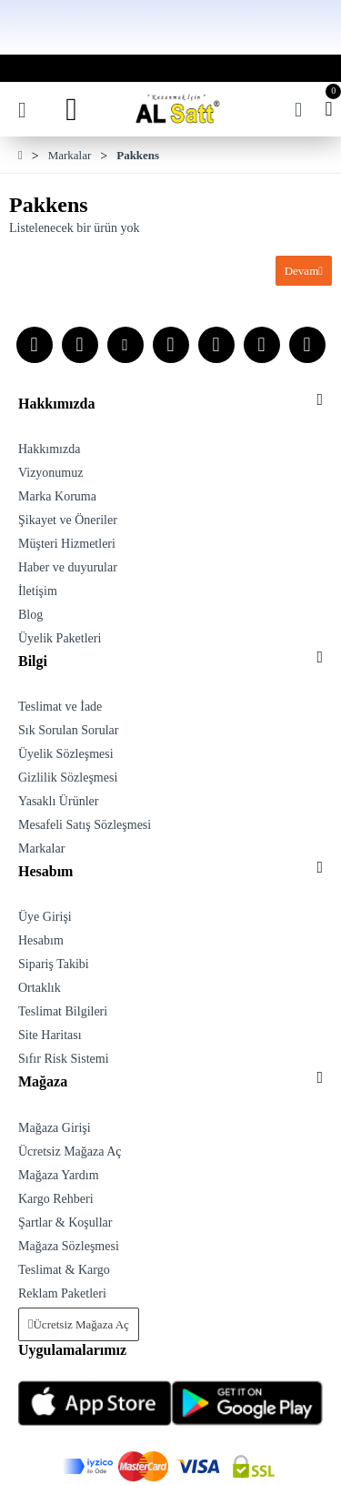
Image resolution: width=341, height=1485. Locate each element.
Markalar (70, 155)
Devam (302, 271)
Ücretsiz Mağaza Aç (80, 1324)
